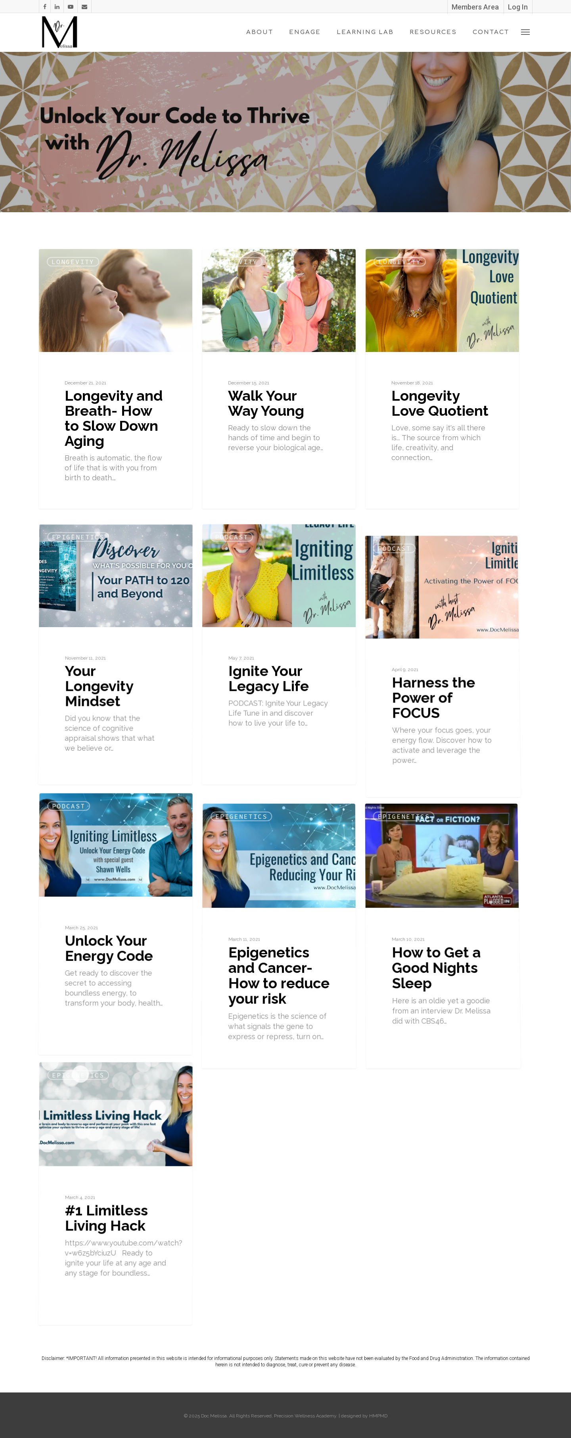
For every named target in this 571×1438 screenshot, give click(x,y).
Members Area (475, 7)
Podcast (233, 623)
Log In (518, 7)
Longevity (73, 262)
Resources (433, 32)
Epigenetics (83, 623)
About (259, 32)
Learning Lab (365, 32)
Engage (305, 32)
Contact (491, 32)
